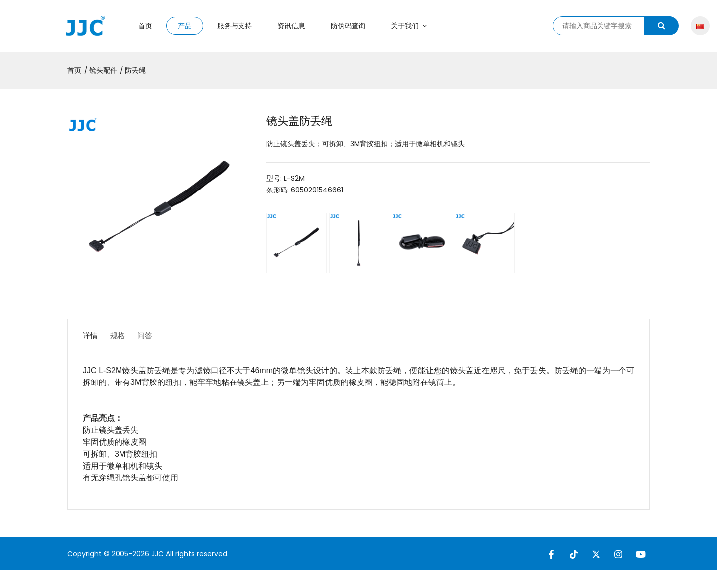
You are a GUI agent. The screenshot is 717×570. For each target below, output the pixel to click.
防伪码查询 (348, 26)
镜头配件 (103, 70)
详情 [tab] (91, 335)
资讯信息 (291, 26)
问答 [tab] (157, 335)
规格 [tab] (124, 335)
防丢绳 (135, 70)
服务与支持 (234, 26)
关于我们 (409, 26)
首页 (145, 26)
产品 (185, 26)
